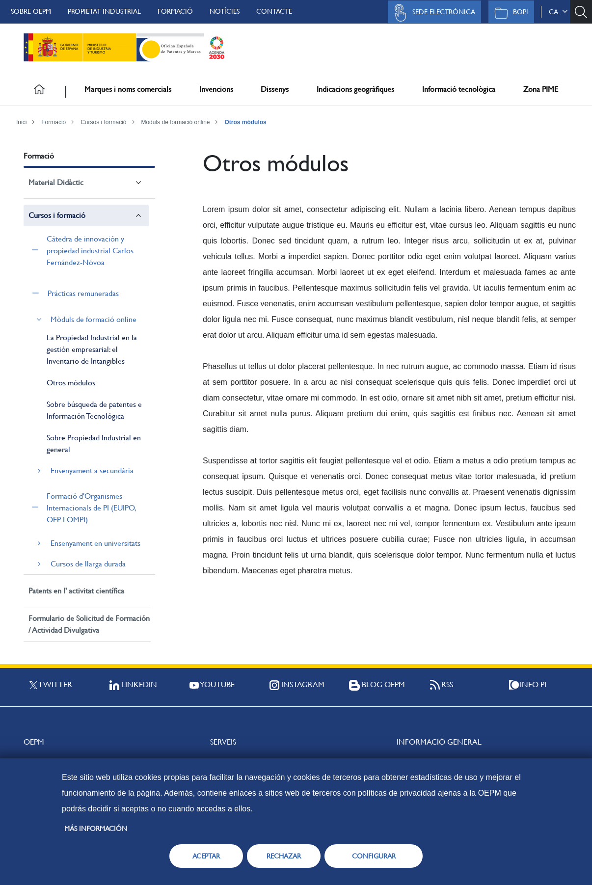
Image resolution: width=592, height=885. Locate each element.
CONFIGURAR (374, 856)
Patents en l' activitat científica (76, 590)
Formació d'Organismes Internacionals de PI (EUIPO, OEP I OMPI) (91, 507)
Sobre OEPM (31, 11)
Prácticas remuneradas (83, 293)
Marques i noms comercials (127, 89)
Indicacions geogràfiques (355, 89)
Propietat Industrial (104, 11)
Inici (21, 122)
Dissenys (275, 89)
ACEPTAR (206, 856)
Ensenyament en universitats (95, 543)
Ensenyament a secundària (92, 470)
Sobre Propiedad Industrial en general (94, 443)
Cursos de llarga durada (88, 563)
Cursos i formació (103, 122)
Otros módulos (245, 122)
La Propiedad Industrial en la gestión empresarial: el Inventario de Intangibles (92, 349)
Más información (95, 828)
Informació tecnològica (458, 89)
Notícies (225, 11)
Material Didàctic (55, 182)
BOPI (508, 13)
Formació (175, 11)
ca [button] (558, 11)
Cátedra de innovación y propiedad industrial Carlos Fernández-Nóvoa (90, 250)
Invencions (216, 89)
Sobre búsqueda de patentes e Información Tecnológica (94, 410)
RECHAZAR (284, 856)
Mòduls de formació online (175, 122)
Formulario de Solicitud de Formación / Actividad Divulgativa (89, 624)
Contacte (274, 11)
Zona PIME (540, 89)
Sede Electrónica (432, 13)
